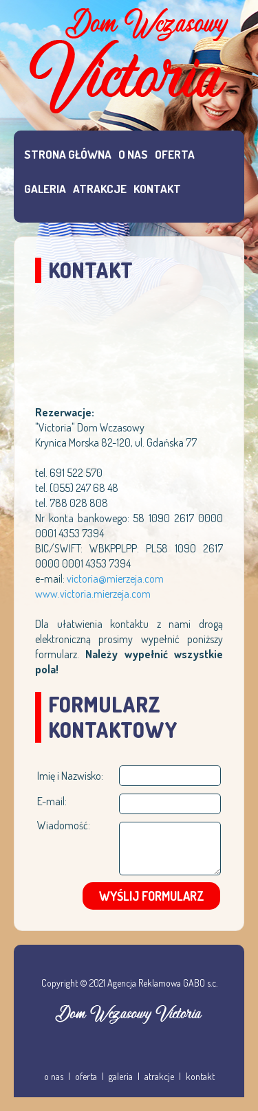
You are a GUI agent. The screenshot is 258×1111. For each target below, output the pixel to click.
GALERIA (45, 188)
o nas (53, 1076)
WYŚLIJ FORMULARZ (151, 896)
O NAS (133, 154)
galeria (121, 1076)
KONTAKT (157, 188)
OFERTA (175, 154)
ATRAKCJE (100, 188)
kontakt (200, 1076)
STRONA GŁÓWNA (67, 154)
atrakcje (159, 1076)
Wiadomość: (63, 825)
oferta (86, 1076)
